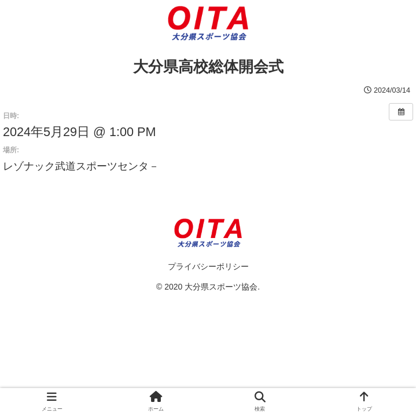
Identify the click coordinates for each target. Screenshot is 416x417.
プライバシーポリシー (208, 266)
